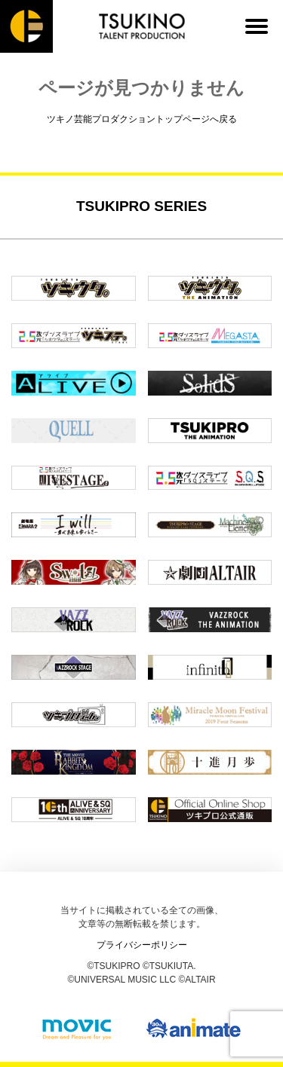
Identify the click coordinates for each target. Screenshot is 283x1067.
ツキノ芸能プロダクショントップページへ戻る (142, 119)
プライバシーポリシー (142, 945)
